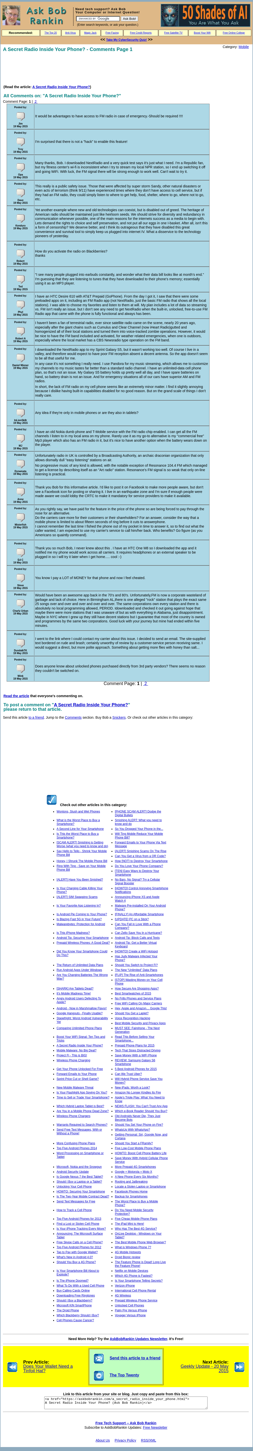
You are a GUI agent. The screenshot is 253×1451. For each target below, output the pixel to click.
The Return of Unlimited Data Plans (80, 965)
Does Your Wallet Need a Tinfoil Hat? (48, 1368)
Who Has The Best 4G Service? (136, 1228)
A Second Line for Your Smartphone (80, 829)
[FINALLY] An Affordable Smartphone (139, 914)
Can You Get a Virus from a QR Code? (140, 856)
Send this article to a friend (135, 1358)
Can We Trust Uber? (128, 1074)
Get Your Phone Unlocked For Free (80, 1069)
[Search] (98, 18)
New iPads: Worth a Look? (132, 1087)
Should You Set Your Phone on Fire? (139, 1124)
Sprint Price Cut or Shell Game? (78, 1079)
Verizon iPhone (125, 1285)
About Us (103, 1443)
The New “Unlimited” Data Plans (136, 970)
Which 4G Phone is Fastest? (133, 1275)
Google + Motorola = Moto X (133, 1171)
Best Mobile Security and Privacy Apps (140, 1023)
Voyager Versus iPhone (130, 1315)
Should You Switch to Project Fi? (136, 965)
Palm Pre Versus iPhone (131, 1310)
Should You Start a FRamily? (134, 1143)
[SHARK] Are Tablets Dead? (75, 988)
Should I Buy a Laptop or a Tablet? (79, 1181)
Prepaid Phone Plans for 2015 (134, 1045)
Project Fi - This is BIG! (72, 1055)
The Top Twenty (124, 1375)
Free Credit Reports (141, 32)
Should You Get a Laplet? (131, 1013)
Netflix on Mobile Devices (131, 1271)
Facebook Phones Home (131, 1191)
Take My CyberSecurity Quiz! (126, 40)
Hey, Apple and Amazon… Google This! (141, 1008)
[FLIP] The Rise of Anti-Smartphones (139, 975)
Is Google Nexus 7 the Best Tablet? (80, 1176)
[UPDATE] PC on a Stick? (132, 919)
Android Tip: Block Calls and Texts (137, 938)
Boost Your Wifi (202, 32)
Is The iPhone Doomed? (72, 1280)
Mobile (244, 47)
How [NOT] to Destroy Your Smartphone (141, 861)
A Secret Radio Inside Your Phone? (61, 87)
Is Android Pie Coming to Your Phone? (82, 914)
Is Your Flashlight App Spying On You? (82, 1092)
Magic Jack (90, 32)
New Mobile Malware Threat (75, 1087)
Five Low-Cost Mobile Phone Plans (138, 1148)
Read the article (16, 696)
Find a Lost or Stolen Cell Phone (78, 1223)
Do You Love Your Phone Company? (139, 866)
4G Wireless (123, 1295)
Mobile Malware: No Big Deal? (76, 1050)
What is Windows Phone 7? (133, 1247)
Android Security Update (73, 1171)
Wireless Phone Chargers (73, 1116)
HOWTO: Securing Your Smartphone (81, 1191)
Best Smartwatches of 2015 (133, 993)
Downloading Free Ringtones (76, 1295)
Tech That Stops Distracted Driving (138, 1050)
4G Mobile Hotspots (128, 1252)
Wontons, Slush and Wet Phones (78, 811)
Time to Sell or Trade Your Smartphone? (83, 1097)
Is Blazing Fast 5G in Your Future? (79, 919)
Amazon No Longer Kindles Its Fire (138, 1092)
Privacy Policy (125, 1443)
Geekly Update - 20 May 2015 (205, 1368)
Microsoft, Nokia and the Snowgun (79, 1167)
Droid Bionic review (127, 1257)
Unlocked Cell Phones (129, 1305)
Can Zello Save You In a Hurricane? (138, 933)
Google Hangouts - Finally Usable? (80, 1013)
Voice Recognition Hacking (132, 1018)
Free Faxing (112, 32)
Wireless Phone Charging (73, 1060)
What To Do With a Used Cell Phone (80, 1285)
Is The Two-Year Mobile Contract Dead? (83, 1196)
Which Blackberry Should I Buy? (78, 1315)
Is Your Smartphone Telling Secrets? (139, 1280)
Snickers (119, 717)
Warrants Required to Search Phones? (82, 1124)
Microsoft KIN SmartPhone (74, 1305)
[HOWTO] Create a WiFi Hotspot (136, 951)
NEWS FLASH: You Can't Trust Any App (141, 1106)
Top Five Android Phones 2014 (77, 1148)
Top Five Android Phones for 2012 (79, 1247)
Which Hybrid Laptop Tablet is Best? (80, 1106)
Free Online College (234, 32)
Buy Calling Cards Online (73, 1290)
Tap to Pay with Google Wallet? (77, 1252)
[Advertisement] (93, 68)
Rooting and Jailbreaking (131, 1181)
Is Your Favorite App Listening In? (79, 905)
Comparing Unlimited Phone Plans (79, 1028)
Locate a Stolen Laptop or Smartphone (140, 1186)
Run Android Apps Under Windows (79, 970)
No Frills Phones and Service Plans (138, 998)
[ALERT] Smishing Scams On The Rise (140, 851)
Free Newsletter (155, 1430)
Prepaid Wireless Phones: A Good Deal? (83, 942)
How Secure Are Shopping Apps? (137, 988)
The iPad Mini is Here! (129, 1223)
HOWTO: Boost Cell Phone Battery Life (141, 1153)
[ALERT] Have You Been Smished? (80, 879)
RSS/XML (148, 1443)
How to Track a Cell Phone (74, 1210)
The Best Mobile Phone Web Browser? (140, 1242)
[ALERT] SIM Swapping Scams (77, 897)
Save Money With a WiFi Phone (136, 1055)
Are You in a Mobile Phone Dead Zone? (83, 1111)
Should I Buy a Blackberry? (74, 1300)
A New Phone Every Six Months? (136, 1176)
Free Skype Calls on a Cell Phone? (80, 1242)
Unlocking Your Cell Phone (74, 1186)
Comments (73, 717)
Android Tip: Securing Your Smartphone (83, 938)
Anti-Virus (70, 32)
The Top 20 (50, 32)
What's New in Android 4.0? (75, 1257)
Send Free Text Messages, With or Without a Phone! (79, 1131)
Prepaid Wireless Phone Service (136, 1300)
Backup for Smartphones (131, 1196)
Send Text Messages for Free (76, 1201)
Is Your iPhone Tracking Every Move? (81, 1228)
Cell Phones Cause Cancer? (75, 1320)
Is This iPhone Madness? (73, 933)
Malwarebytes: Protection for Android (81, 924)
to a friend (36, 717)
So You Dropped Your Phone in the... (139, 829)
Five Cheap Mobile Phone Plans (136, 1219)
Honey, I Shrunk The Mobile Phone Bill (82, 861)
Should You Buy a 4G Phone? (76, 1262)
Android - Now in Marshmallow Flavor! (82, 1008)
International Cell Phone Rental (135, 1290)
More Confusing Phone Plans (76, 1143)
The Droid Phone (68, 1310)
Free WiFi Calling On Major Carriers (138, 1003)
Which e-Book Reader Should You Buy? (141, 1111)
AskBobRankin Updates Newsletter (138, 1339)
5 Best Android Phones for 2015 (136, 1069)
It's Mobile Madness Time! (74, 993)
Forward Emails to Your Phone (77, 1074)
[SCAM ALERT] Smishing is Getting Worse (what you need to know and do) (82, 844)
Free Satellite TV (173, 32)
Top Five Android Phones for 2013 (79, 1219)
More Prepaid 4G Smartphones (135, 1167)
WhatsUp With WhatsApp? (132, 1129)
